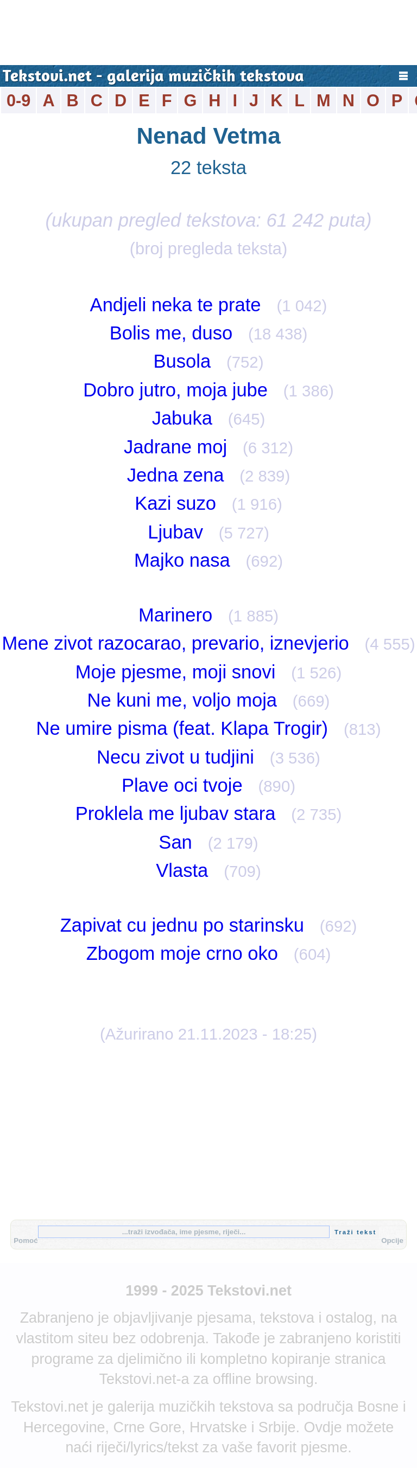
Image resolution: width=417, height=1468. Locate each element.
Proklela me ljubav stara (175, 813)
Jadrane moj (175, 447)
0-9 (18, 100)
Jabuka (182, 418)
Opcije (392, 1240)
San (175, 842)
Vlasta (182, 870)
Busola (182, 361)
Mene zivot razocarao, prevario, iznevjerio (175, 643)
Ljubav (175, 532)
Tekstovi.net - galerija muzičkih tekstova (153, 77)
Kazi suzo (175, 503)
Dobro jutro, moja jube (175, 390)
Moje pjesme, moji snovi (175, 672)
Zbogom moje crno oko (182, 953)
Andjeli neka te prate (175, 304)
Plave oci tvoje (182, 785)
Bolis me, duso (171, 333)
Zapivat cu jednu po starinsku (182, 925)
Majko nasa (182, 560)
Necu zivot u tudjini (175, 757)
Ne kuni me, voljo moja (182, 700)
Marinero (175, 615)
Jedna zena (175, 475)
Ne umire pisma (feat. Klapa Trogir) (182, 728)
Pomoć (25, 1240)
